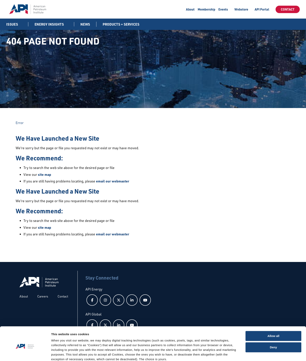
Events (223, 9)
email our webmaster (112, 181)
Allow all (273, 319)
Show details (60, 353)
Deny (273, 330)
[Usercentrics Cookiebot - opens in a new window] (25, 353)
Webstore (241, 9)
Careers (42, 296)
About (190, 9)
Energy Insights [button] (50, 24)
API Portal (262, 9)
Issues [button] (12, 24)
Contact (287, 9)
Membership (206, 9)
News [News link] (85, 24)
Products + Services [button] (121, 24)
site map (44, 174)
